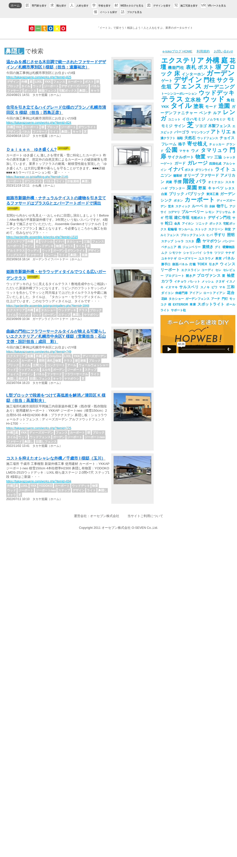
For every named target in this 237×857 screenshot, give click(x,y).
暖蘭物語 (229, 247)
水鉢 (212, 206)
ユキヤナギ (169, 258)
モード (211, 107)
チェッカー (217, 144)
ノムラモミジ (216, 119)
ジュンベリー (191, 247)
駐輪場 (172, 229)
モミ (231, 119)
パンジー (229, 241)
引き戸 (213, 264)
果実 (218, 258)
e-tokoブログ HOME (177, 51)
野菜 (202, 188)
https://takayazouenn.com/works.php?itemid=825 (38, 77)
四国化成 (215, 163)
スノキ (205, 287)
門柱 (209, 80)
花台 (231, 293)
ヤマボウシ (211, 241)
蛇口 (169, 223)
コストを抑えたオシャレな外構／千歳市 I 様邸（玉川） (55, 458)
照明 (231, 235)
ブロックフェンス (192, 235)
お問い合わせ (223, 51)
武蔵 (169, 182)
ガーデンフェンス (197, 298)
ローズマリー (187, 258)
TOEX (202, 264)
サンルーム (185, 229)
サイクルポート (181, 157)
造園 (224, 106)
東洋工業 (212, 194)
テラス (172, 99)
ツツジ (219, 253)
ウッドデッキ (217, 92)
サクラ (226, 80)
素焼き (207, 247)
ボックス (215, 223)
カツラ (167, 281)
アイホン (188, 223)
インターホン (193, 74)
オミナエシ (216, 182)
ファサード (209, 175)
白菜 (164, 194)
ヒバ (209, 235)
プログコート (174, 276)
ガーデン (220, 73)
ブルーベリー (192, 212)
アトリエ (221, 131)
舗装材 (177, 175)
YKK (165, 107)
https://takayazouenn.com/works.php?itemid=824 (38, 122)
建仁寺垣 (181, 218)
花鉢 (164, 298)
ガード (180, 163)
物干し (222, 206)
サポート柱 (178, 310)
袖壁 (231, 276)
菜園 (192, 187)
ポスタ (189, 170)
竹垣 (169, 218)
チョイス (227, 138)
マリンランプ (200, 132)
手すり (220, 235)
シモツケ (175, 253)
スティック (182, 206)
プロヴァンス (209, 276)
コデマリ (174, 212)
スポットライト (211, 304)
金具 (177, 223)
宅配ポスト (198, 218)
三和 (231, 287)
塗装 (198, 106)
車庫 (193, 304)
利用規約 (203, 51)
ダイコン (167, 293)
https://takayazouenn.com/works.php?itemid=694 (38, 481)
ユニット (174, 119)
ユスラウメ (206, 258)
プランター (177, 188)
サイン (180, 126)
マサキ (184, 151)
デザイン (188, 79)
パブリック (195, 194)
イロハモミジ (193, 119)
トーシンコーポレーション (179, 93)
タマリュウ (214, 150)
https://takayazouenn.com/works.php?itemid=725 (38, 428)
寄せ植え (197, 143)
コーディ (207, 270)
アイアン (195, 293)
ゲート (166, 81)
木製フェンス (219, 126)
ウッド (214, 99)
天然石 (190, 138)
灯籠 (192, 264)
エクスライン (190, 270)
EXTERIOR (180, 304)
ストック (201, 229)
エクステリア (182, 60)
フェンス (187, 86)
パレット (194, 281)
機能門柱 (176, 68)
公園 (171, 150)
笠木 (171, 206)
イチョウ (180, 281)
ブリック (176, 194)
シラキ (208, 253)
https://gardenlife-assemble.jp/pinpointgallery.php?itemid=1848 (47, 305)
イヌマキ (171, 287)
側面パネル (180, 264)
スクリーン (215, 229)
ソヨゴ (201, 126)
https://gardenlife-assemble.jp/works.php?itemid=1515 (42, 237)
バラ (201, 181)
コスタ (189, 241)
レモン (209, 212)
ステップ (167, 241)
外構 (213, 60)
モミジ (167, 126)
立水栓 (193, 99)
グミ (218, 247)
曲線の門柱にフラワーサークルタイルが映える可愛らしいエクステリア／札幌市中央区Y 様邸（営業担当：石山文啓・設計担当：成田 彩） (56, 336)
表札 (191, 67)
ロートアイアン (214, 293)
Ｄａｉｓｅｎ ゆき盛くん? (31, 149)
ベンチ (205, 113)
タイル (181, 105)
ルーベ (197, 206)
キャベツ (216, 188)
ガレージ (197, 163)
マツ (210, 157)
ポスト (206, 67)
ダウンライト (204, 170)
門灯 (225, 298)
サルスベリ (189, 287)
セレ (218, 270)
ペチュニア (168, 247)
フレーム (169, 144)
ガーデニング (219, 86)
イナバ (175, 169)
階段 (189, 181)
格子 (182, 144)
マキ (222, 287)
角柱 (231, 100)
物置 (200, 156)
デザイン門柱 (219, 218)
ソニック (202, 223)
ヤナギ (230, 253)
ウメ (195, 151)
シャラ (179, 241)
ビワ (214, 287)
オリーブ (191, 175)
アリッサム (223, 212)
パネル (229, 258)
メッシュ (208, 281)
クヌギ (220, 281)
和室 (228, 229)
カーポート (200, 199)
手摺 (177, 182)
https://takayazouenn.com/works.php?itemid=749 (38, 351)
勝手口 (166, 264)
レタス (230, 188)
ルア (217, 113)
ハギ (164, 188)
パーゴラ (181, 132)
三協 (218, 157)
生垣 (166, 86)
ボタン (178, 200)
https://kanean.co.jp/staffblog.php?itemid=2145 (37, 177)
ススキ (230, 182)
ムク (164, 253)
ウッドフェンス (207, 138)
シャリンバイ (192, 253)
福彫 (180, 138)
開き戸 (191, 276)
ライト (222, 169)
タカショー (176, 298)
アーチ (215, 298)
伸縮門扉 (181, 293)
